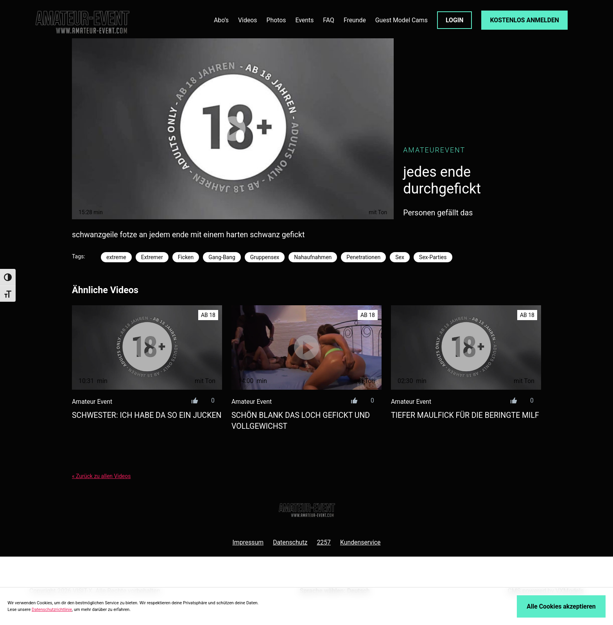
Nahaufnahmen (313, 257)
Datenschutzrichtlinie (52, 609)
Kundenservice (360, 542)
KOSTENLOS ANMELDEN (524, 20)
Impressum (247, 542)
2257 (324, 542)
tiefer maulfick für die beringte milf (465, 415)
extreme (116, 257)
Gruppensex (264, 257)
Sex (399, 257)
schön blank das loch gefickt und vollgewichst (300, 420)
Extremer (152, 257)
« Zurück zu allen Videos (101, 476)
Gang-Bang (221, 257)
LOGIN (455, 20)
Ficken (186, 257)
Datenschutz (290, 542)
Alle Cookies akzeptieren (561, 606)
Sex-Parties (433, 257)
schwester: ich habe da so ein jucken (147, 415)
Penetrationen (363, 257)
